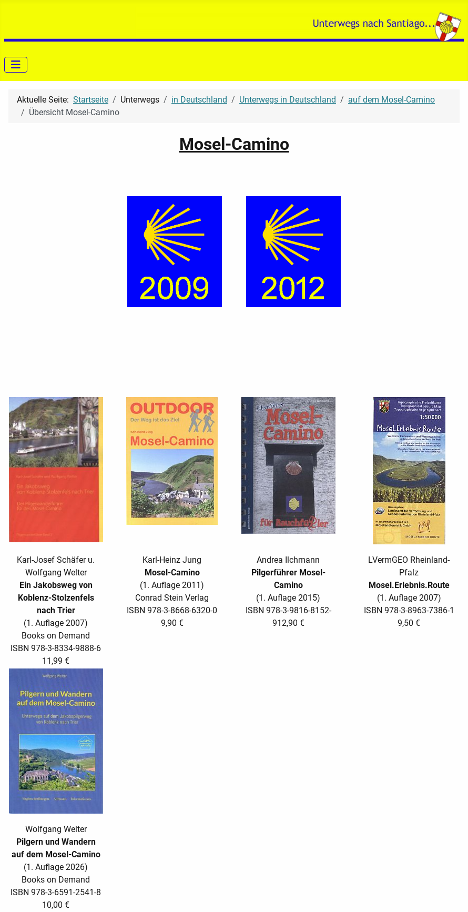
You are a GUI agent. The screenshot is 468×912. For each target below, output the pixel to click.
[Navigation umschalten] (15, 65)
